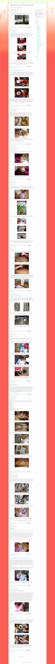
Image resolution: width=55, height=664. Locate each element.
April (37, 53)
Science (13, 291)
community (13, 145)
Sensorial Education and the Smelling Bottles (19, 558)
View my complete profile (38, 17)
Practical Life (13, 106)
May (37, 52)
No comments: (23, 27)
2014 (36, 21)
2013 (36, 22)
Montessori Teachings (21, 5)
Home (22, 654)
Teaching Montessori (39, 11)
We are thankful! (13, 110)
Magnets (12, 249)
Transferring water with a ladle (16, 70)
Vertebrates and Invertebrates (16, 295)
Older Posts (31, 654)
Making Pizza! (13, 398)
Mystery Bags (13, 31)
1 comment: (23, 650)
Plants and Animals (14, 477)
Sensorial (13, 67)
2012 (36, 23)
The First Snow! (13, 11)
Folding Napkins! (14, 149)
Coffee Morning (13, 384)
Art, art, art (12, 184)
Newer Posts (12, 654)
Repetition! (12, 528)
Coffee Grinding (13, 617)
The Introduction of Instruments (17, 590)
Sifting (11, 336)
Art (12, 246)
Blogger (31, 662)
